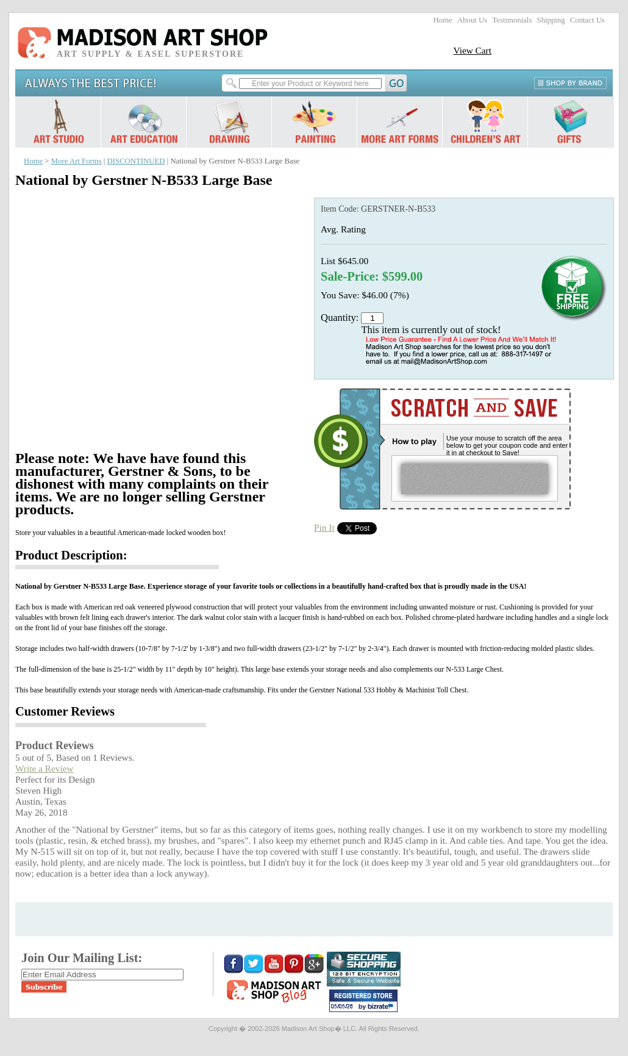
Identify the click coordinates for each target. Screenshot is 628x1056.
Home (443, 20)
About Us (472, 20)
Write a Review (44, 768)
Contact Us (587, 20)
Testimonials (512, 20)
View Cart (472, 50)
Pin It (324, 527)
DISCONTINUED (136, 161)
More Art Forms (76, 161)
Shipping (551, 20)
